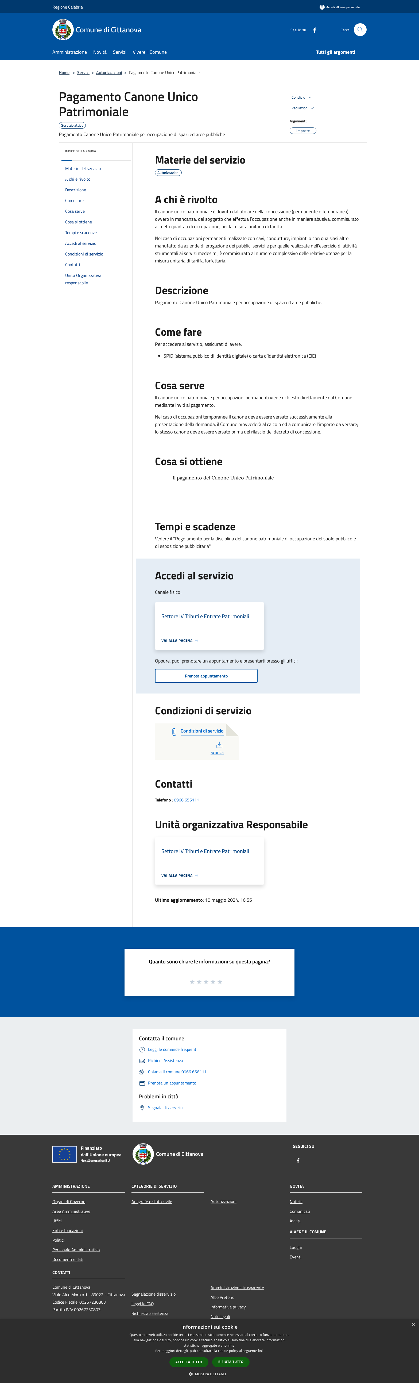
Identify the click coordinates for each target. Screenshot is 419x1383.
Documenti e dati (67, 1259)
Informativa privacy (228, 1307)
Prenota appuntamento (206, 676)
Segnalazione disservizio (153, 1294)
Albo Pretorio (222, 1297)
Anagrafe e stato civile (151, 1201)
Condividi (302, 97)
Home (64, 72)
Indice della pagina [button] (80, 151)
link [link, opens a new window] (261, 1351)
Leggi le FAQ (142, 1303)
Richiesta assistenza (149, 1313)
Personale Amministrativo (76, 1249)
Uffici (57, 1221)
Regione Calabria (67, 7)
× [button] (413, 1325)
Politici (58, 1240)
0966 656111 (186, 800)
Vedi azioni (304, 108)
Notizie (296, 1201)
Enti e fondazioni (67, 1230)
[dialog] (209, 1351)
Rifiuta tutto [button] (231, 1361)
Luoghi (296, 1247)
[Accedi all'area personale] (340, 7)
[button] (209, 1374)
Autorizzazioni (109, 72)
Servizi (83, 72)
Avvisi (295, 1221)
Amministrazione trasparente (237, 1287)
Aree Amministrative (71, 1211)
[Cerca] (360, 29)
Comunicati (300, 1211)
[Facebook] (312, 29)
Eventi (295, 1257)
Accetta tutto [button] (189, 1362)
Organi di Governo (68, 1201)
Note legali (220, 1316)
